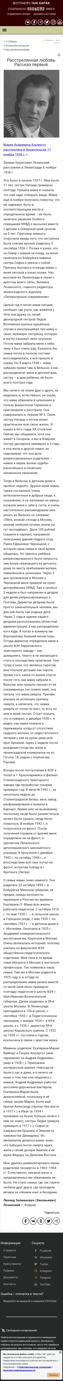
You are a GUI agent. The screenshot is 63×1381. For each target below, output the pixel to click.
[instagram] (53, 22)
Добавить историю (44, 14)
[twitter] (47, 22)
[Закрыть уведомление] (60, 1352)
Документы (10, 1277)
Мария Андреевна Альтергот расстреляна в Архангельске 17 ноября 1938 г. (27, 149)
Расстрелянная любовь (17, 49)
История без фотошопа (17, 45)
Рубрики (12, 41)
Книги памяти (12, 1263)
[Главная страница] (4, 41)
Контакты (9, 1284)
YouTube (45, 1284)
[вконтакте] (27, 22)
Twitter (44, 1264)
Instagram (46, 1271)
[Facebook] (34, 22)
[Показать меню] (4, 30)
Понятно (53, 1375)
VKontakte (46, 1257)
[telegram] (40, 22)
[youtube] (59, 22)
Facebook (45, 1250)
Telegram (45, 1277)
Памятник (9, 1257)
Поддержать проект (19, 14)
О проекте (9, 1250)
